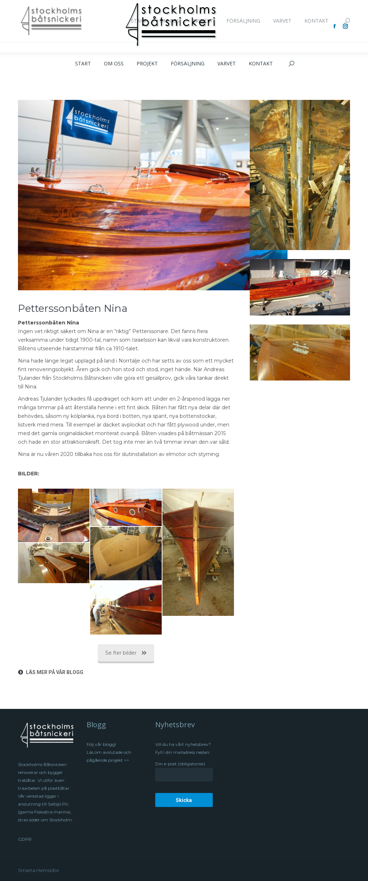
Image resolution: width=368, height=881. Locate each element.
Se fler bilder (126, 653)
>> (126, 760)
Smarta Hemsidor (38, 870)
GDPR (25, 839)
